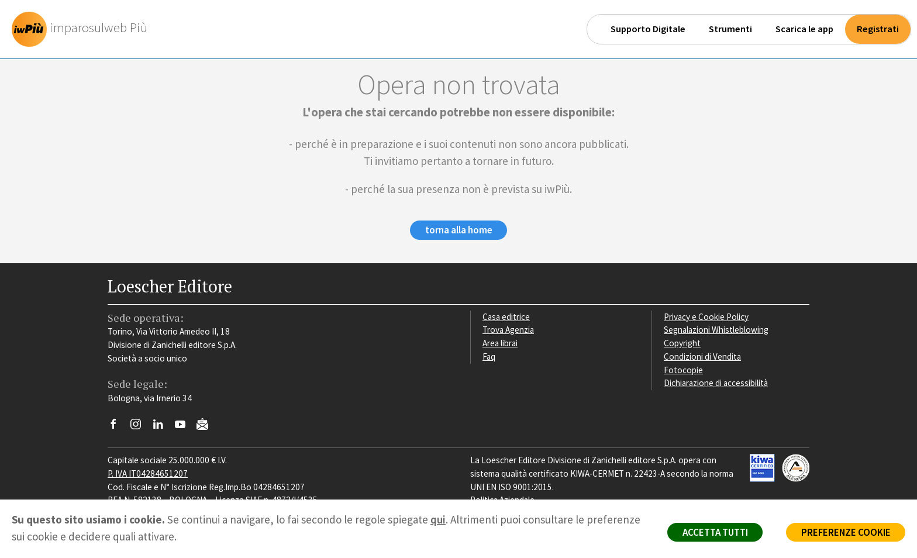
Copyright (682, 343)
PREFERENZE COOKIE (844, 532)
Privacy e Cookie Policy (706, 316)
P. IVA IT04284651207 (148, 473)
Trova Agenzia (508, 330)
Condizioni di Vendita (703, 356)
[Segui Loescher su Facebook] (118, 427)
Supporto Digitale (648, 29)
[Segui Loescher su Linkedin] (162, 427)
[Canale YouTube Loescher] (184, 427)
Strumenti (730, 29)
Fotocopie (683, 370)
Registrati (878, 29)
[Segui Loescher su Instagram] (140, 427)
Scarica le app (804, 29)
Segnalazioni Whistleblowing (717, 330)
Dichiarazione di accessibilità (717, 383)
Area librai (500, 343)
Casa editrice (506, 316)
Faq (489, 356)
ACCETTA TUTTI (712, 532)
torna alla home (458, 230)
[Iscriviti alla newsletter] (206, 426)
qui (438, 519)
